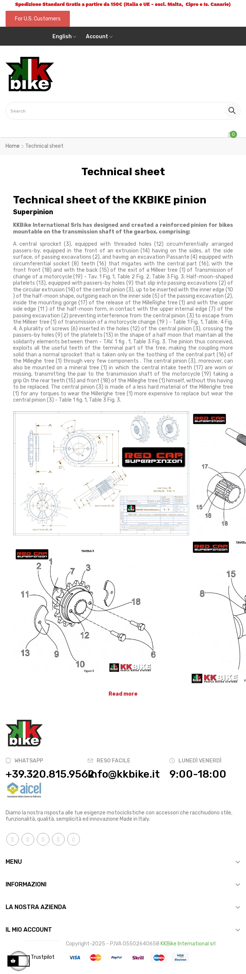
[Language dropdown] (64, 37)
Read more (123, 694)
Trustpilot (43, 957)
